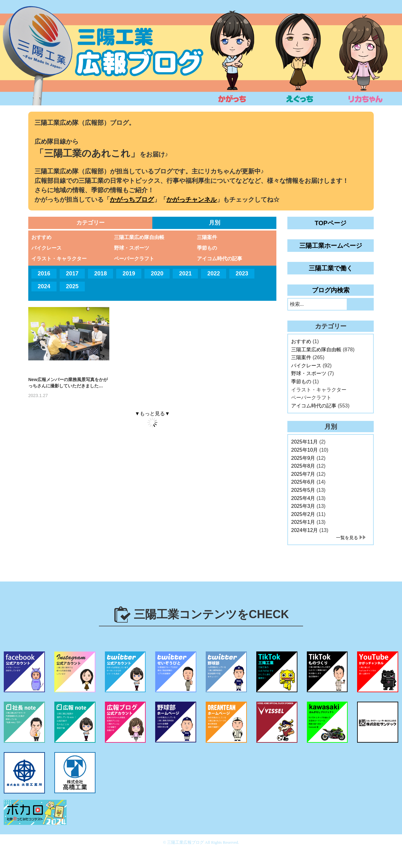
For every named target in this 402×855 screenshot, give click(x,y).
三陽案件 (207, 237)
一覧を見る (347, 537)
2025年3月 (303, 506)
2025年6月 (303, 482)
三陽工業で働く (331, 268)
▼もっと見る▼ (152, 413)
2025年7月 (303, 474)
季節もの (207, 248)
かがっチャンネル (191, 199)
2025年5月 (303, 490)
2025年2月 (303, 514)
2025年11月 (304, 441)
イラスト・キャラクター (59, 258)
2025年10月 (304, 450)
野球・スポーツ (131, 248)
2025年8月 (303, 466)
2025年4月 (303, 498)
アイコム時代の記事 (219, 258)
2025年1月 (303, 522)
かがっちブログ (132, 199)
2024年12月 (304, 530)
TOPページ (330, 223)
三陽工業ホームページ (330, 245)
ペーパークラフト (134, 258)
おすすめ (41, 237)
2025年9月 (303, 458)
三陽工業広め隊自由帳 (139, 237)
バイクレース (46, 248)
